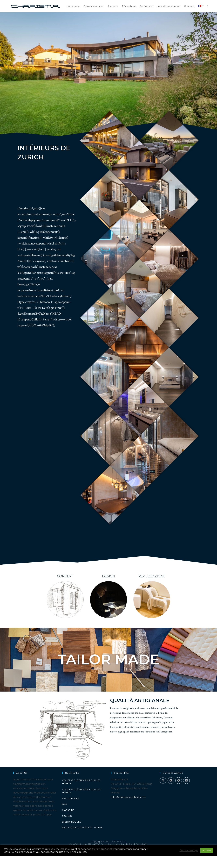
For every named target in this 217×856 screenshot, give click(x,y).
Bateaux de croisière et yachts (82, 827)
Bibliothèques (71, 821)
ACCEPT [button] (206, 850)
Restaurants (70, 798)
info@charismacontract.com (128, 797)
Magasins (68, 810)
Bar (64, 804)
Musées (67, 816)
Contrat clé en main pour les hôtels (81, 782)
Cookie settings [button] (188, 850)
